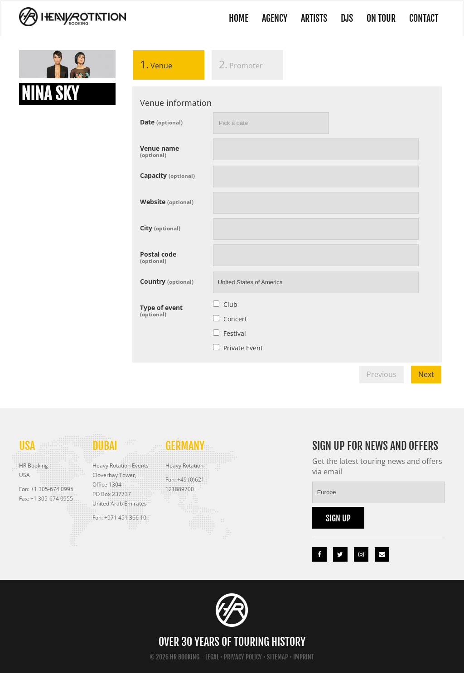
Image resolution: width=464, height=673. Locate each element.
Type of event (161, 310)
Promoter (241, 64)
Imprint (303, 657)
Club (230, 304)
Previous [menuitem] (381, 374)
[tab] (168, 66)
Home (238, 18)
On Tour (381, 18)
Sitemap (277, 657)
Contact (423, 18)
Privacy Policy (243, 657)
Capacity (167, 175)
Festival (234, 333)
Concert (235, 319)
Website (166, 201)
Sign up (338, 518)
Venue (152, 64)
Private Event (243, 348)
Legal (212, 657)
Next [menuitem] (426, 374)
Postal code (158, 257)
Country (166, 281)
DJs (347, 18)
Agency (274, 18)
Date (161, 121)
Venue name (159, 151)
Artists (314, 18)
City (160, 227)
